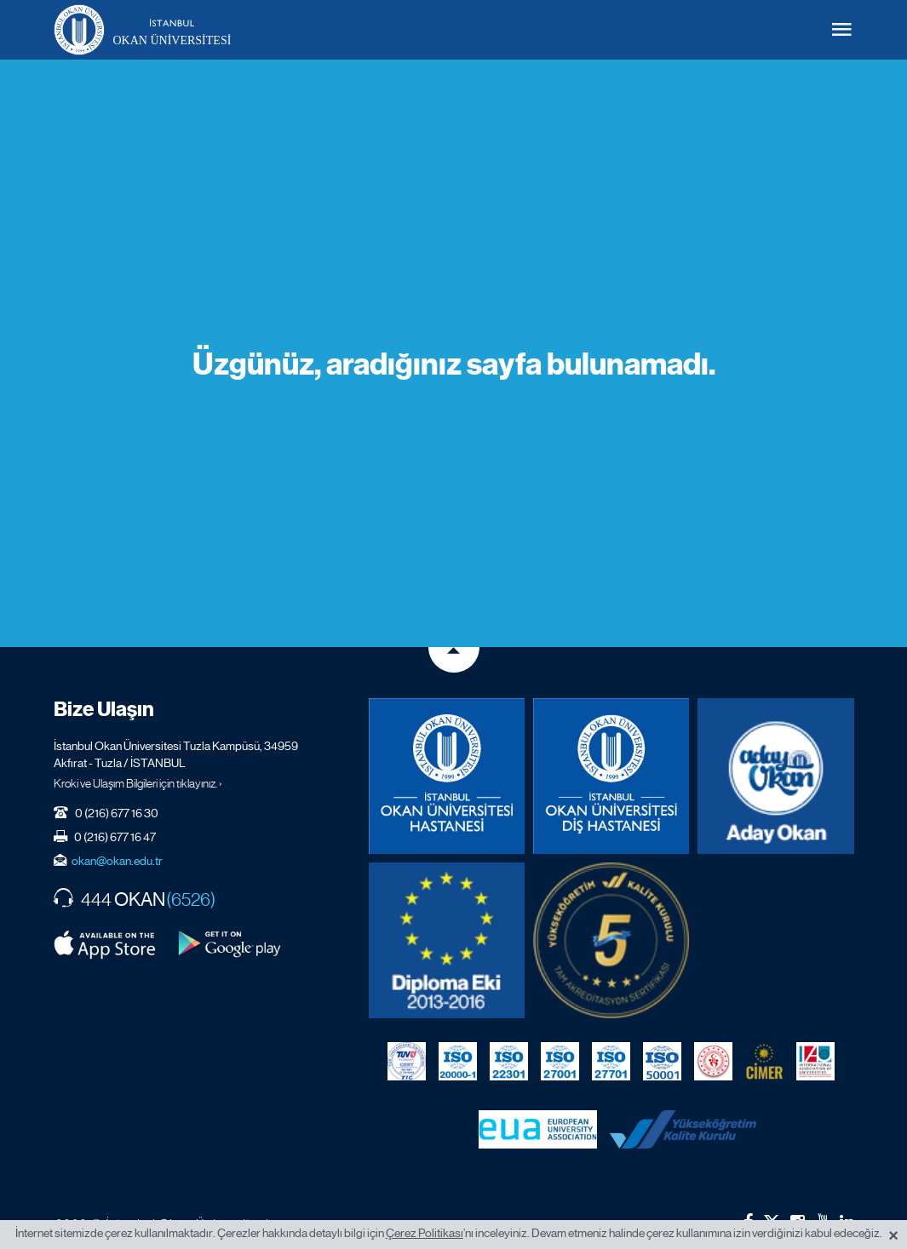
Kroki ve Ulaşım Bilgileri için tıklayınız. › (138, 783)
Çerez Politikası (424, 1233)
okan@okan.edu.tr (117, 861)
